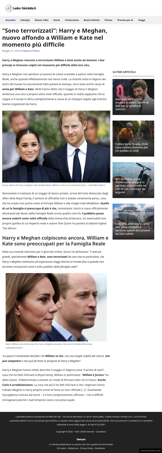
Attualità (10, 20)
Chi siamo (61, 448)
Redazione (73, 448)
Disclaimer (100, 448)
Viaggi (141, 20)
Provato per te (125, 20)
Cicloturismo (72, 20)
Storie (56, 20)
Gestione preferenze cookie (150, 451)
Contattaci (101, 431)
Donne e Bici (41, 20)
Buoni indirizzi (92, 20)
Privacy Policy (86, 448)
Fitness (109, 20)
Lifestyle (25, 20)
